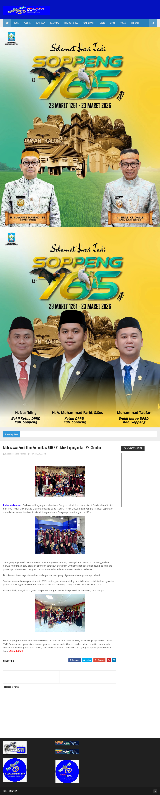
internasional (71, 22)
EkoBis (101, 22)
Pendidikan (88, 22)
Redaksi (135, 22)
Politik (27, 22)
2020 (14, 790)
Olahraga (40, 22)
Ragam (123, 22)
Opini (112, 22)
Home (16, 22)
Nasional (54, 22)
